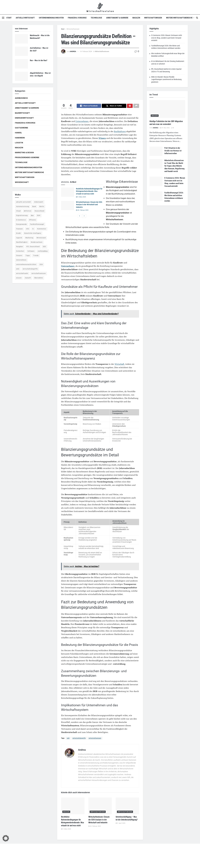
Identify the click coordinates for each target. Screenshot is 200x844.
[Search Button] (197, 18)
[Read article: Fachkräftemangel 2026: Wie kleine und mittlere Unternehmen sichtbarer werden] (155, 196)
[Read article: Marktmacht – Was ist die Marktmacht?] (21, 38)
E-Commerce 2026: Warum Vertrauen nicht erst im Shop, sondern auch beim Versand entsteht (166, 37)
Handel (18, 133)
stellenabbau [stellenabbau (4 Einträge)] (43, 251)
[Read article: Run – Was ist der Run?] (21, 63)
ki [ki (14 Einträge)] (33, 229)
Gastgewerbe (21, 128)
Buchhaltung (120, 131)
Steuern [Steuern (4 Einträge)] (19, 255)
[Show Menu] (3, 18)
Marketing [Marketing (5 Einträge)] (29, 238)
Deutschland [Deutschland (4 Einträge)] (39, 211)
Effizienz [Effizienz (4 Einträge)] (32, 220)
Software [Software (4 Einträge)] (31, 251)
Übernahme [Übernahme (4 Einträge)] (38, 278)
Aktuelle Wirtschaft (25, 18)
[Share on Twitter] (114, 106)
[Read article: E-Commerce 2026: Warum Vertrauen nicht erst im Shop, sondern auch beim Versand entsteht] (155, 181)
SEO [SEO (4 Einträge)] (44, 246)
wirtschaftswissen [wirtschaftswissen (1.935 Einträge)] (39, 273)
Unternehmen (82, 121)
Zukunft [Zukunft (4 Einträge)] (28, 278)
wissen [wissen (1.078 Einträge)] (19, 278)
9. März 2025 (81, 197)
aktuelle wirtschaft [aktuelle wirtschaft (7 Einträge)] (23, 202)
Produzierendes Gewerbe (27, 157)
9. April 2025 (120, 823)
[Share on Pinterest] (130, 106)
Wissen (102, 138)
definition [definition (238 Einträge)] (27, 211)
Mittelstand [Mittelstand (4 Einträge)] (41, 238)
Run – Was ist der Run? (38, 60)
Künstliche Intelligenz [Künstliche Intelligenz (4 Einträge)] (32, 233)
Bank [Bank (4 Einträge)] (34, 206)
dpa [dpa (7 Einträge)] (32, 215)
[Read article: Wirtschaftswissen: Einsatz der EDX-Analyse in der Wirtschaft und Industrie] (67, 206)
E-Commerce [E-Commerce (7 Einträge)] (21, 220)
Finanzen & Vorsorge (77, 18)
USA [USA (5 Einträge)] (41, 264)
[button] (5, 838)
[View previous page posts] (79, 216)
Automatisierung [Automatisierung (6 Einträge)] (22, 206)
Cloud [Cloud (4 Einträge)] (18, 211)
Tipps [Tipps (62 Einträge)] (28, 255)
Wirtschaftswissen (153, 18)
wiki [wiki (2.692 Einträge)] (17, 269)
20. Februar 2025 (82, 210)
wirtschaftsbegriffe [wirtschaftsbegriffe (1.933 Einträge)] (30, 269)
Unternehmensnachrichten (51, 18)
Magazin (136, 18)
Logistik (19, 143)
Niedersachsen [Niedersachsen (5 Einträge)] (36, 242)
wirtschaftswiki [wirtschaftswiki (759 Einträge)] (22, 273)
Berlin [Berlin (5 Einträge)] (42, 206)
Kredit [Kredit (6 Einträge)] (18, 233)
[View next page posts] (84, 216)
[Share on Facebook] (89, 106)
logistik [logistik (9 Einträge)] (19, 238)
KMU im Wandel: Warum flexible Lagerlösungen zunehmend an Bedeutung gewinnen (166, 79)
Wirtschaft (119, 364)
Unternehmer (67, 266)
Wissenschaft (22, 182)
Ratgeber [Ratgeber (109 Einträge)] (19, 246)
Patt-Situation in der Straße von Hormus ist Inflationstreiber (173, 151)
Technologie (96, 18)
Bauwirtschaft (22, 113)
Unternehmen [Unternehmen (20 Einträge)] (21, 260)
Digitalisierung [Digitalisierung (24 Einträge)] (22, 215)
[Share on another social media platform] (136, 106)
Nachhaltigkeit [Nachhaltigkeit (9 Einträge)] (22, 242)
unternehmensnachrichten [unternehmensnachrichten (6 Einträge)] (26, 264)
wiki (68, 738)
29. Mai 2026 (165, 128)
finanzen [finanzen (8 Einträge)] (19, 229)
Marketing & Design (24, 152)
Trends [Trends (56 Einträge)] (36, 255)
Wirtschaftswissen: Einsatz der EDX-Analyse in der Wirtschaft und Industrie (89, 205)
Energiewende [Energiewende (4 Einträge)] (21, 224)
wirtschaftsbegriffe (79, 738)
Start (9, 18)
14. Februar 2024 (86, 51)
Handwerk (20, 138)
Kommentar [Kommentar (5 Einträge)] (41, 229)
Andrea (73, 51)
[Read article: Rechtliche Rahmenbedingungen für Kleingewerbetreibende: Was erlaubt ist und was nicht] (67, 192)
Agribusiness (21, 98)
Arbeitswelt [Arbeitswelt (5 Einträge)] (38, 202)
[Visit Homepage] (100, 7)
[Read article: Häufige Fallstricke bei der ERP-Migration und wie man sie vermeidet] (167, 109)
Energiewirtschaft (24, 118)
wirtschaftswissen (95, 738)
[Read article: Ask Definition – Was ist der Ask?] (21, 51)
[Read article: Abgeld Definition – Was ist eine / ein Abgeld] (21, 76)
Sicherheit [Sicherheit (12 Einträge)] (20, 251)
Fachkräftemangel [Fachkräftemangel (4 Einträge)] (37, 224)
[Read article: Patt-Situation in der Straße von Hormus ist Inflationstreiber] (155, 151)
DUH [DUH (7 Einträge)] (38, 215)
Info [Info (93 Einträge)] (27, 229)
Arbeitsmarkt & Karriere (117, 18)
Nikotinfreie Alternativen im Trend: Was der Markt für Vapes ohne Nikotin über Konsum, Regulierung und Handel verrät (174, 165)
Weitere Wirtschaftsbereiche (179, 18)
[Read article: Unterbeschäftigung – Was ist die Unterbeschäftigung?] (127, 806)
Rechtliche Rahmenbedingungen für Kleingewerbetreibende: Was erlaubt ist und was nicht (89, 191)
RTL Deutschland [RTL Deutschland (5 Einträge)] (33, 246)
